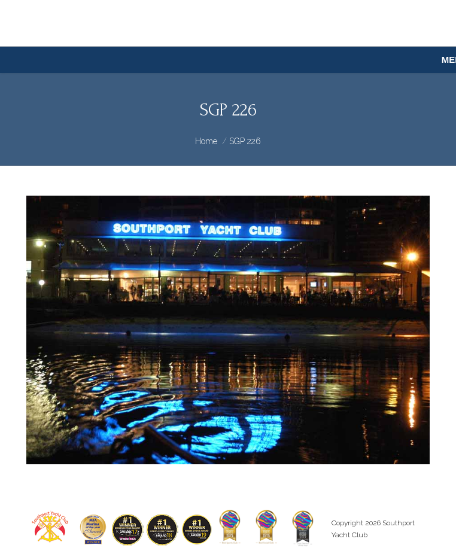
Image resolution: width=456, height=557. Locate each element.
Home (206, 141)
